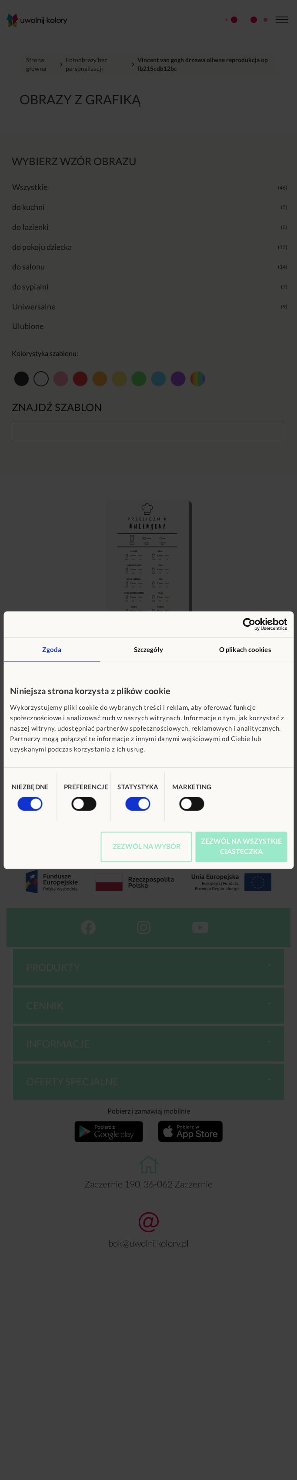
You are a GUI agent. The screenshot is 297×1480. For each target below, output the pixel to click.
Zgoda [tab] (51, 649)
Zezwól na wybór (146, 846)
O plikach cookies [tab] (245, 649)
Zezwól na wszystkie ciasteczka (241, 846)
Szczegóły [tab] (149, 649)
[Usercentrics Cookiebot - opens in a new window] (249, 624)
